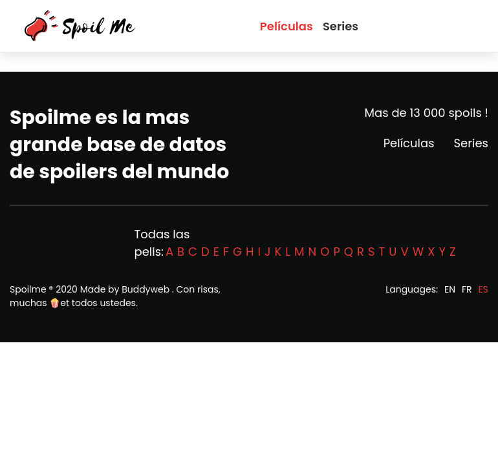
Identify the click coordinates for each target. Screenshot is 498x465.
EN (449, 289)
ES (483, 289)
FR (467, 289)
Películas (286, 26)
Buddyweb (145, 289)
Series (340, 26)
